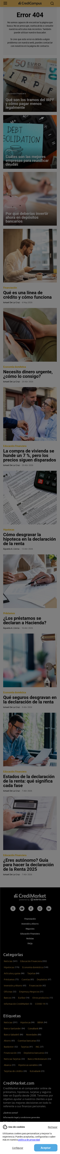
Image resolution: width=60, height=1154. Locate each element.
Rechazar (52, 1127)
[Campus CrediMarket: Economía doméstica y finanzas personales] (30, 3)
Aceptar (46, 1148)
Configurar (17, 1147)
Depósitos (11, 207)
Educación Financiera (16, 93)
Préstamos (12, 150)
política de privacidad (29, 1139)
